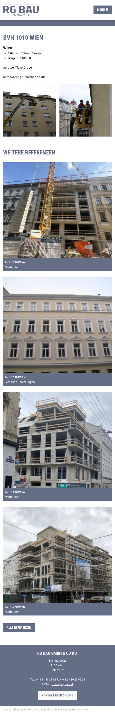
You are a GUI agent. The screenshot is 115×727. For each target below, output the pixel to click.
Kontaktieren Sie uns (57, 695)
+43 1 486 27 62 (46, 679)
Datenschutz (46, 709)
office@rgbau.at (62, 684)
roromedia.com (81, 709)
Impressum (30, 709)
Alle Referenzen (19, 627)
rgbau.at (17, 709)
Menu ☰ (102, 10)
